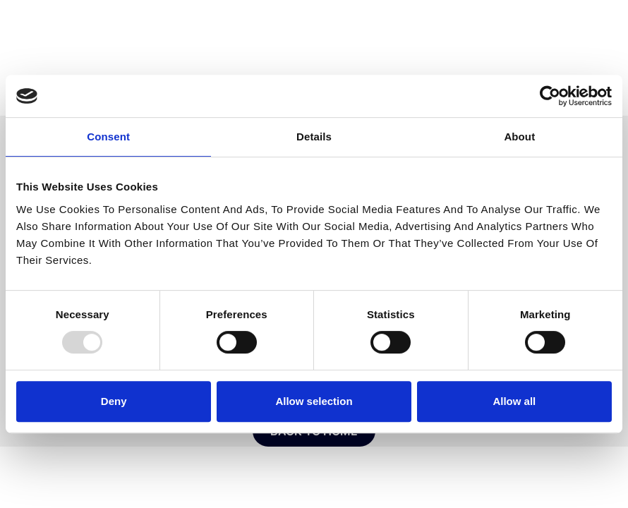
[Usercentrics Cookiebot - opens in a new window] (550, 96)
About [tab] (519, 137)
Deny (114, 401)
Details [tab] (314, 137)
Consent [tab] (108, 137)
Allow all (514, 401)
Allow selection (313, 401)
